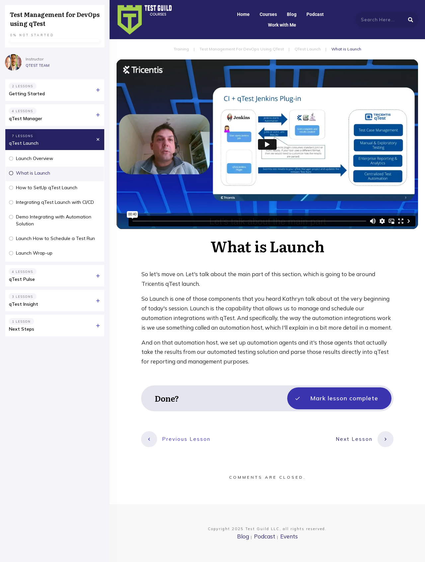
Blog (243, 536)
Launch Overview (34, 158)
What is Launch (33, 173)
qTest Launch (24, 143)
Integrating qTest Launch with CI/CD (55, 202)
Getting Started (27, 94)
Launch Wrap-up (34, 253)
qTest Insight (23, 304)
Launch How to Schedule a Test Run (55, 238)
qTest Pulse (22, 279)
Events (289, 536)
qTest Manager (25, 118)
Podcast (264, 536)
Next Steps (21, 329)
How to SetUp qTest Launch (46, 188)
